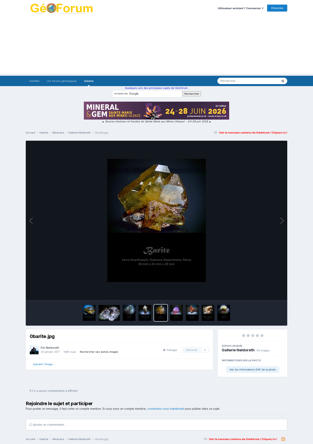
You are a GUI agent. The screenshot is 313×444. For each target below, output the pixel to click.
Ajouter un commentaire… (47, 424)
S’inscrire (277, 8)
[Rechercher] (236, 81)
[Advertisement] (156, 46)
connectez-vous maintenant (165, 408)
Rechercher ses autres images (99, 351)
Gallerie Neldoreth (238, 350)
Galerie (88, 82)
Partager (170, 350)
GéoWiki (34, 81)
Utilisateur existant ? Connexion (240, 8)
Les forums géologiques (62, 81)
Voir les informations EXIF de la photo (252, 369)
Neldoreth (52, 347)
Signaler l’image (43, 364)
